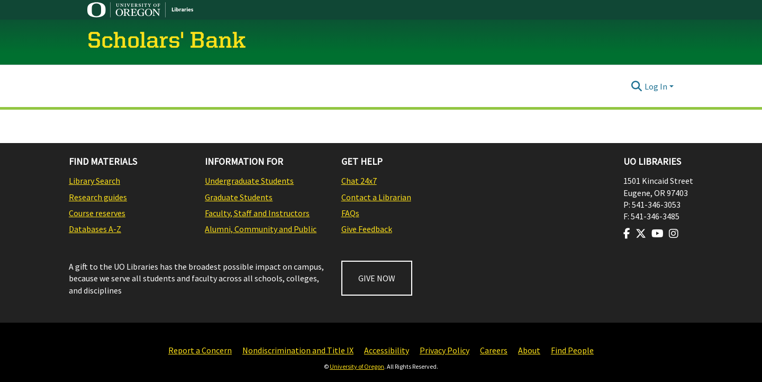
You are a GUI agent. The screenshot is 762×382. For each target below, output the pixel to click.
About (529, 350)
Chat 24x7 (359, 180)
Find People (572, 350)
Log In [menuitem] (656, 86)
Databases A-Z (95, 229)
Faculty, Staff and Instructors (257, 213)
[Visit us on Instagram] (673, 233)
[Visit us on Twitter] (641, 233)
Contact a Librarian (376, 197)
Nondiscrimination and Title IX (297, 350)
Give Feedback (366, 229)
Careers (493, 350)
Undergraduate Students (249, 180)
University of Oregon (357, 366)
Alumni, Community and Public (260, 229)
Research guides (98, 197)
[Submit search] (636, 86)
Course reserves (97, 213)
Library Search (94, 180)
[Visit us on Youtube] (657, 233)
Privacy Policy (444, 350)
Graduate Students (239, 197)
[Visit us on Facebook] (626, 233)
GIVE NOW (376, 278)
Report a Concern (200, 350)
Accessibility (386, 350)
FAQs (350, 213)
